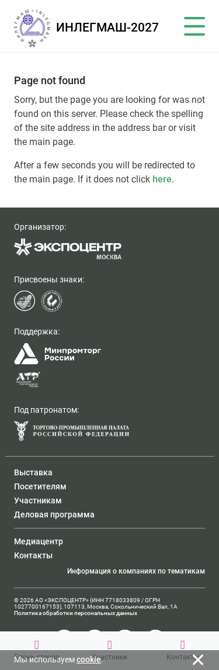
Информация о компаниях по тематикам (136, 571)
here (162, 179)
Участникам (38, 500)
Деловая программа (54, 514)
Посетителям (40, 486)
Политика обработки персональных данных (75, 613)
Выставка (33, 472)
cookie (89, 659)
